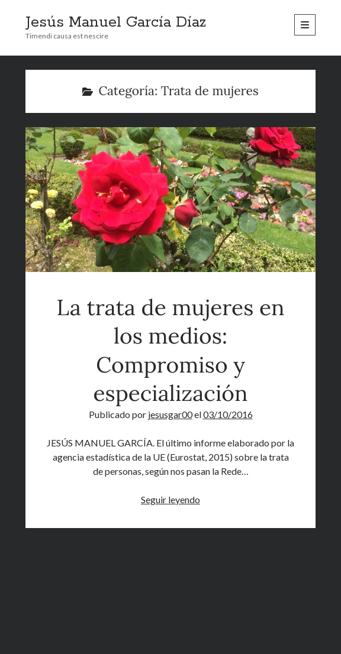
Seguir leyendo (170, 499)
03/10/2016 (228, 414)
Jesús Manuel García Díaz (115, 22)
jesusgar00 (170, 414)
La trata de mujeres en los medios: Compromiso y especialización (170, 199)
